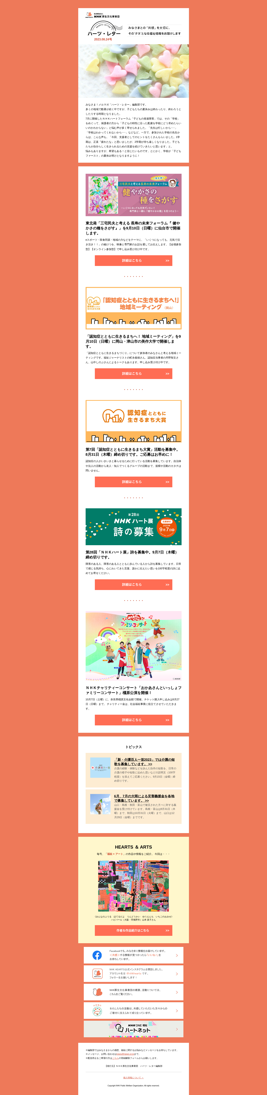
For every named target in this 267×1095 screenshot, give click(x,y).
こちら (115, 1058)
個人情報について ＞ (133, 1077)
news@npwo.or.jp (125, 1054)
